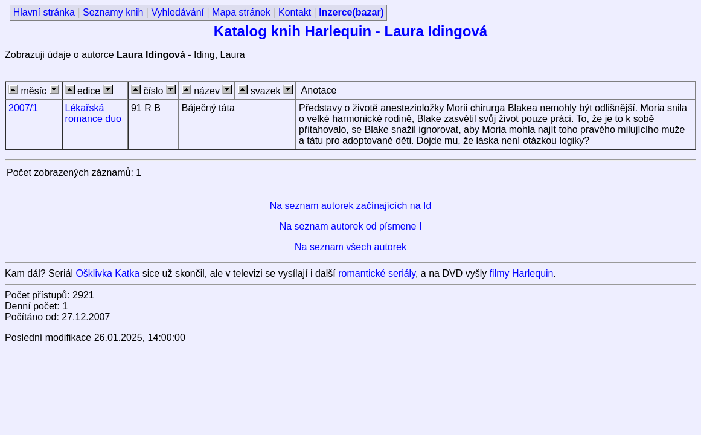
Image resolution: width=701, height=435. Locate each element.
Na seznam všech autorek (350, 247)
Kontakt (294, 12)
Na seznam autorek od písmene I (351, 226)
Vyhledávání (178, 12)
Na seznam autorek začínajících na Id (351, 206)
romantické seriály (376, 273)
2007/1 (23, 108)
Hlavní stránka (44, 12)
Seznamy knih (113, 12)
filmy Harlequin (522, 273)
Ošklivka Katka (107, 273)
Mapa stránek (241, 12)
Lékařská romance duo (93, 113)
